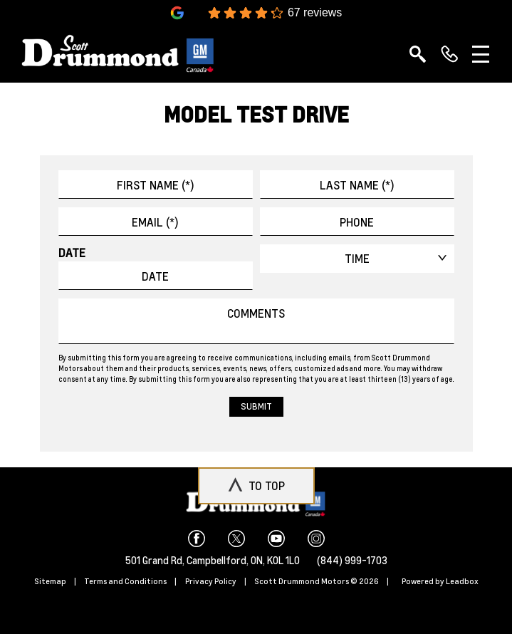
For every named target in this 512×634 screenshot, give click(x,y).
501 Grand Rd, (156, 560)
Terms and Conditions (125, 581)
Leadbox (462, 581)
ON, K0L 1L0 (275, 560)
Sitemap (50, 581)
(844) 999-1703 (352, 560)
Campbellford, (219, 560)
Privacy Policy (210, 581)
